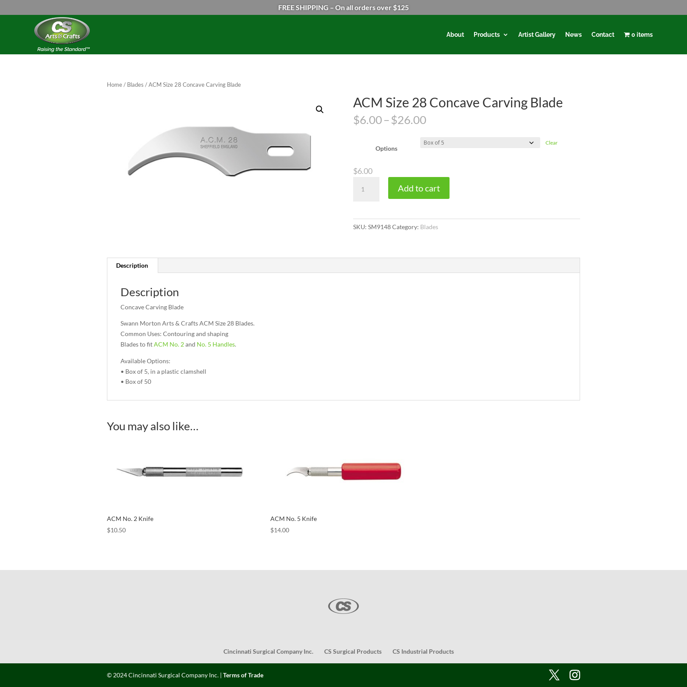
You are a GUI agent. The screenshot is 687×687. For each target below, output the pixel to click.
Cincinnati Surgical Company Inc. (268, 651)
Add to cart (419, 188)
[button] (320, 109)
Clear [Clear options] (551, 142)
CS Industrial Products (423, 651)
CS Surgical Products (353, 651)
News (573, 34)
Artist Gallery (537, 34)
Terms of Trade (243, 675)
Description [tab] (132, 265)
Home (114, 84)
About (455, 34)
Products (487, 34)
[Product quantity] (366, 189)
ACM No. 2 (169, 344)
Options (386, 148)
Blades (135, 84)
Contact (602, 34)
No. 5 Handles (216, 344)
